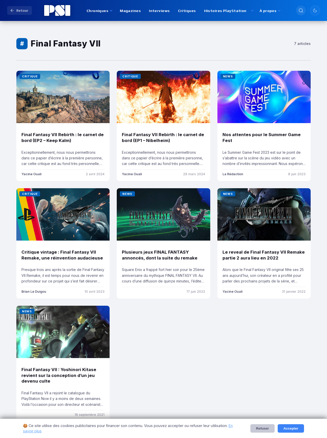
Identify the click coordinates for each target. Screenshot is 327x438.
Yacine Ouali (31, 174)
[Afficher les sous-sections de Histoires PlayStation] (252, 10)
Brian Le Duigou (33, 291)
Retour (19, 10)
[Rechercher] (301, 10)
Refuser (262, 428)
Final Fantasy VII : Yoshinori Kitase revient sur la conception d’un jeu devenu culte (58, 375)
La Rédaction (233, 174)
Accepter (290, 428)
